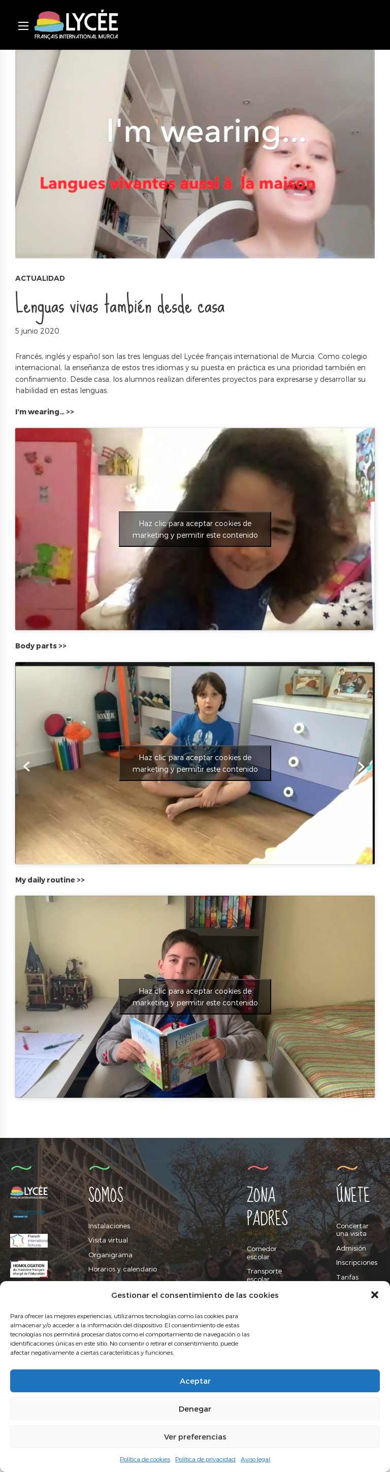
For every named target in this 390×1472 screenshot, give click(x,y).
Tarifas (347, 1277)
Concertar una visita (352, 1230)
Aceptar (195, 1380)
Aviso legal (255, 1458)
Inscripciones (356, 1262)
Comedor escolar (262, 1253)
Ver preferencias (195, 1436)
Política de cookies (145, 1458)
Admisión (351, 1248)
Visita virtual (108, 1240)
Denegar (195, 1408)
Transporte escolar (264, 1275)
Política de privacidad (205, 1458)
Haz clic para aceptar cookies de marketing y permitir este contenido (195, 529)
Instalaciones (109, 1226)
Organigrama (110, 1255)
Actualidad (40, 278)
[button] (375, 1295)
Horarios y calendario (122, 1269)
